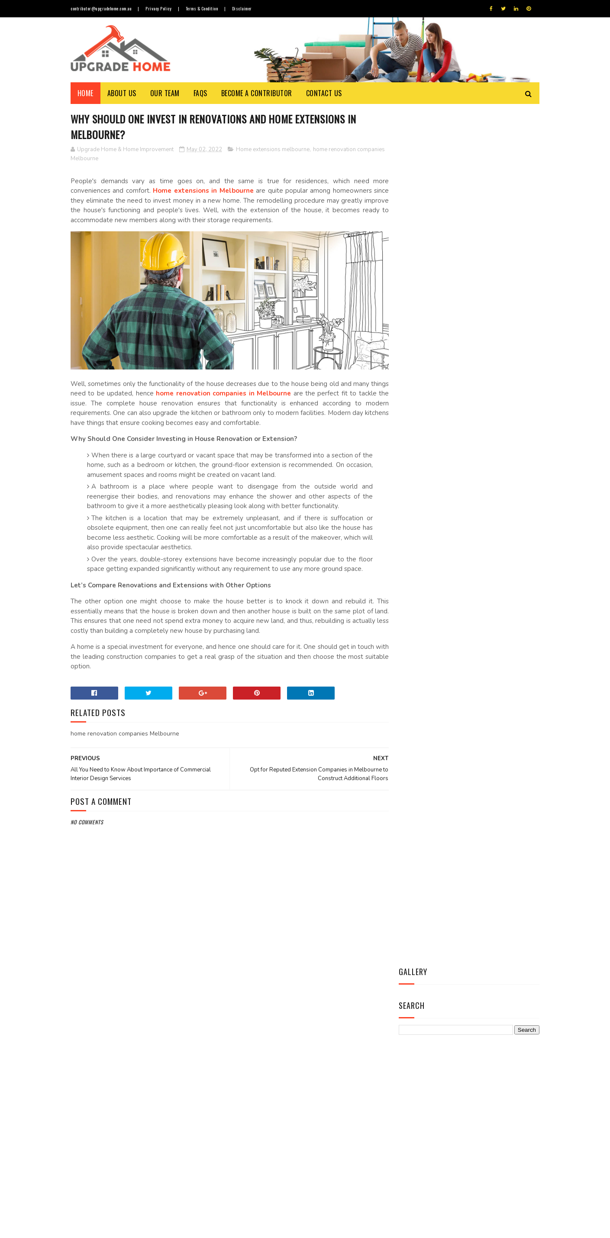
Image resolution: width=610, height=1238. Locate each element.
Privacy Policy (159, 8)
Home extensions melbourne (273, 149)
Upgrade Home (110, 1227)
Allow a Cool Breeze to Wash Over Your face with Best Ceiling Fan (325, 1057)
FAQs (200, 93)
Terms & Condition (203, 8)
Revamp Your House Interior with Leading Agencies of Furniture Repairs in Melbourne (330, 1136)
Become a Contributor (256, 93)
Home (85, 93)
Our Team (165, 93)
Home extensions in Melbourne (201, 191)
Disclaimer (243, 8)
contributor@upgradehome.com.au (101, 8)
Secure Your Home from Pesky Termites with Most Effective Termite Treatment (327, 1175)
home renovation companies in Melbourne (247, 391)
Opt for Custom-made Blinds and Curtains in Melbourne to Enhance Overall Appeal (327, 1097)
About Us (121, 93)
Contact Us (324, 93)
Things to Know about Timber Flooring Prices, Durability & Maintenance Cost (327, 1018)
